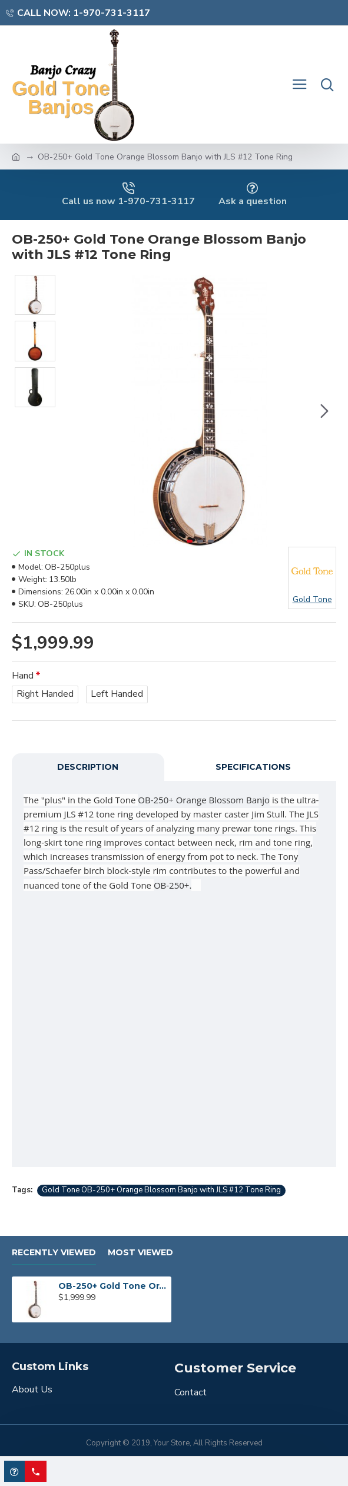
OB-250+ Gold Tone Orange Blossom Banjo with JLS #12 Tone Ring (112, 1286)
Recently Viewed (54, 1253)
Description (87, 767)
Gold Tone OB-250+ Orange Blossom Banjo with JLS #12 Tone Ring (161, 1190)
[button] (324, 411)
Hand (23, 675)
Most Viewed (140, 1253)
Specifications (253, 767)
